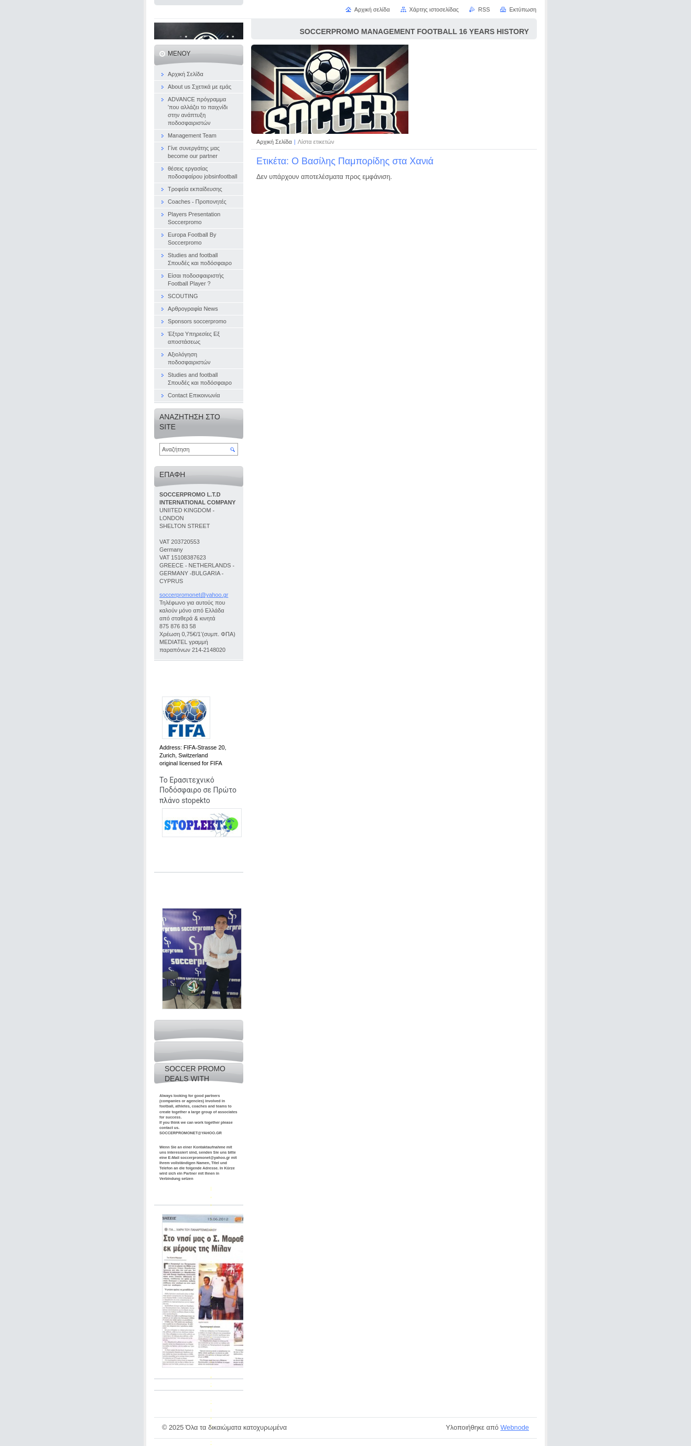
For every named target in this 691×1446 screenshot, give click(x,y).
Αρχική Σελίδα (274, 142)
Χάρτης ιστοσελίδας (434, 9)
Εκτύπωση (522, 9)
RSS (484, 9)
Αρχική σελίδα (372, 9)
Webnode (514, 1427)
